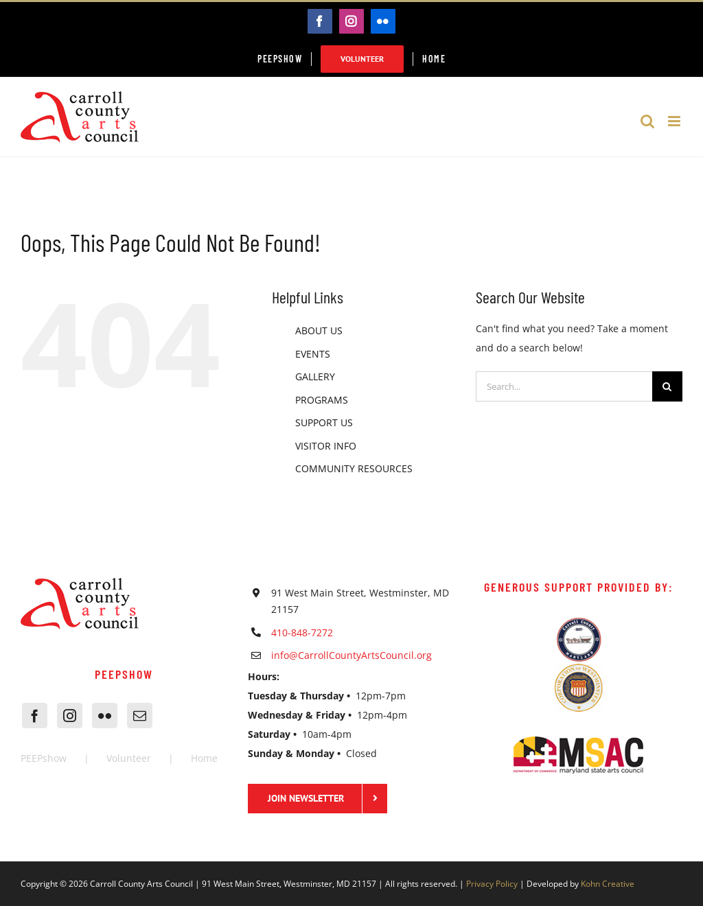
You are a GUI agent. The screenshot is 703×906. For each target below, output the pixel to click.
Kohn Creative (607, 884)
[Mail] (139, 715)
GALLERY (315, 376)
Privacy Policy (492, 884)
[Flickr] (104, 715)
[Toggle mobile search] (647, 121)
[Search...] (564, 386)
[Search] (667, 386)
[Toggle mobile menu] (675, 121)
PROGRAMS (321, 399)
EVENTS (312, 353)
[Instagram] (69, 715)
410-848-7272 (302, 632)
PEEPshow (44, 758)
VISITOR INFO (325, 445)
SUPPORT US (324, 422)
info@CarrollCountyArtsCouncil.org (351, 655)
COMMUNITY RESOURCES (354, 468)
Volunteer (128, 758)
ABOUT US (319, 330)
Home (204, 758)
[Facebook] (34, 715)
